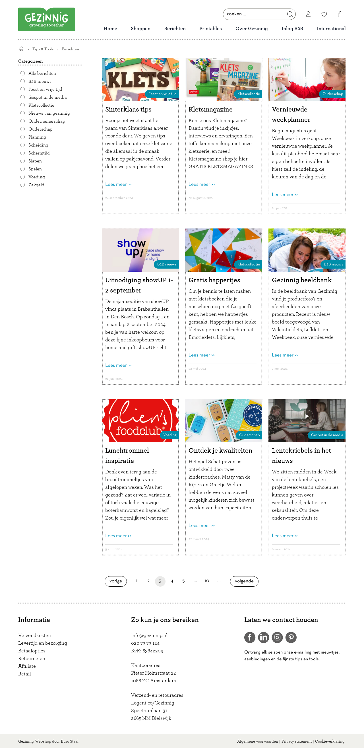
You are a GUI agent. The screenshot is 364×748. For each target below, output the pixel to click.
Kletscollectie (41, 105)
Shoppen (140, 28)
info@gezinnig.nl (149, 635)
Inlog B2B (292, 28)
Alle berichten (42, 73)
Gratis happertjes (214, 280)
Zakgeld (36, 185)
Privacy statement (297, 741)
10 (208, 580)
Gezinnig (26, 741)
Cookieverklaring (330, 741)
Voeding (36, 177)
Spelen (35, 169)
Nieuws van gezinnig (49, 113)
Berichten (175, 28)
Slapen (35, 161)
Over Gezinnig (251, 28)
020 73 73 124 (145, 643)
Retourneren (31, 658)
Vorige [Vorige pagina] (118, 581)
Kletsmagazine (211, 109)
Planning (37, 137)
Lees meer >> (118, 184)
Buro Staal (69, 741)
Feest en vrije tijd (45, 89)
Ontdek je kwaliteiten (221, 450)
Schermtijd (39, 153)
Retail (24, 674)
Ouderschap (40, 129)
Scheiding (38, 145)
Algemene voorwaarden (257, 741)
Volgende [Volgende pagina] (246, 581)
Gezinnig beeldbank (302, 280)
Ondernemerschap (46, 121)
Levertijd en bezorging (42, 643)
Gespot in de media (47, 97)
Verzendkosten (34, 635)
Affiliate (27, 666)
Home (110, 28)
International (331, 28)
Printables (210, 28)
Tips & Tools (42, 49)
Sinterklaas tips (128, 109)
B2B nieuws (39, 81)
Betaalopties (32, 651)
